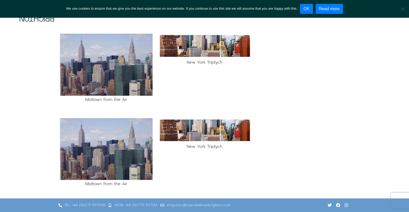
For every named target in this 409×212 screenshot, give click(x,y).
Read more (329, 9)
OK (306, 9)
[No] (402, 8)
